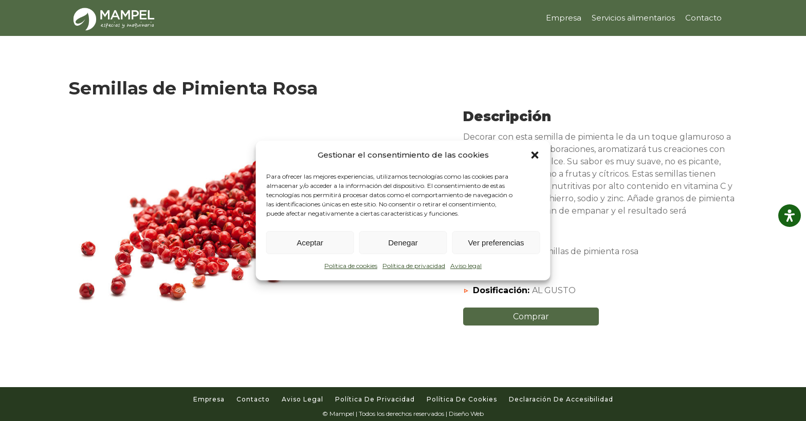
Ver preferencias (496, 242)
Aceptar (310, 242)
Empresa (209, 399)
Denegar (403, 242)
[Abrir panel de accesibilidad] (789, 215)
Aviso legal (466, 266)
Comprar (531, 316)
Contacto (253, 399)
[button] (535, 155)
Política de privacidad (413, 266)
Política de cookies (350, 266)
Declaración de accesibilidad (561, 399)
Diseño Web (466, 413)
